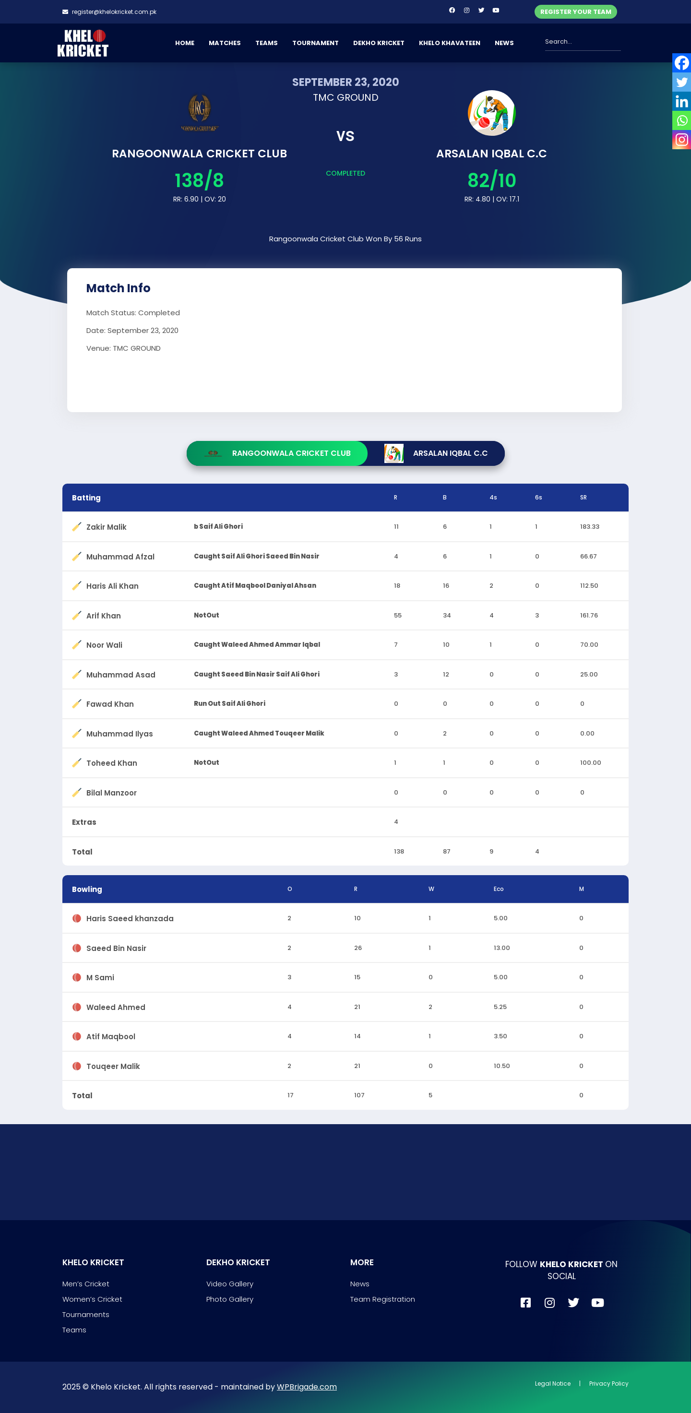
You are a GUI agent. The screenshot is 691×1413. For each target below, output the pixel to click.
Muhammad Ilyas (119, 732)
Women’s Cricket (92, 1299)
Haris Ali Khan (112, 584)
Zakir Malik (106, 525)
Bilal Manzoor (111, 791)
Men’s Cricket (85, 1284)
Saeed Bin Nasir (116, 946)
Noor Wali (104, 643)
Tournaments (85, 1314)
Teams (74, 1330)
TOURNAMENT (315, 42)
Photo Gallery (229, 1299)
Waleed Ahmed (115, 1005)
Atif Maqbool (110, 1035)
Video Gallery (229, 1284)
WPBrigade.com (307, 1386)
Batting (86, 498)
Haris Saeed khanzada (130, 917)
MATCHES (225, 42)
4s (493, 497)
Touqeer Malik (113, 1064)
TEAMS (266, 42)
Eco (499, 889)
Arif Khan (103, 614)
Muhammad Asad (120, 673)
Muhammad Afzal (120, 555)
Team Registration (382, 1299)
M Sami (100, 976)
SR (583, 497)
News (359, 1284)
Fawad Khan (110, 702)
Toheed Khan (111, 761)
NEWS (504, 42)
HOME (184, 42)
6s (538, 497)
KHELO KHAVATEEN (449, 42)
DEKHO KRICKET (379, 42)
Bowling (87, 889)
